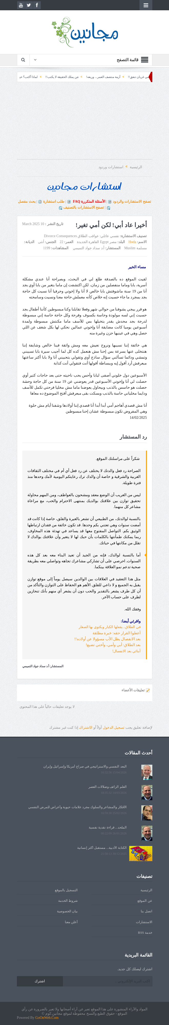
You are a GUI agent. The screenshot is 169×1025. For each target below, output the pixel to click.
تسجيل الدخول (114, 727)
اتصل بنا (146, 911)
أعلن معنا (71, 922)
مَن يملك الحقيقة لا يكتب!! (57, 77)
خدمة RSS (145, 932)
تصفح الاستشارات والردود (132, 201)
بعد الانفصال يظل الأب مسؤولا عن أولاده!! (107, 639)
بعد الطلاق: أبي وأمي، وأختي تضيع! (113, 645)
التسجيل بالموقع (66, 890)
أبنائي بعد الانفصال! (126, 651)
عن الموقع (144, 901)
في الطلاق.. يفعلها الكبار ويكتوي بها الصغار (110, 627)
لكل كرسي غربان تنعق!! (139, 77)
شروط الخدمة (68, 901)
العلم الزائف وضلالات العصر (107, 787)
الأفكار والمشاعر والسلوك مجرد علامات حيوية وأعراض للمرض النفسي (77, 807)
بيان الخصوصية (67, 911)
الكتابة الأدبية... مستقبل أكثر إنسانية (102, 848)
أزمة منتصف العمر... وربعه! (99, 77)
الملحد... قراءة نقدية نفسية (108, 827)
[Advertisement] (84, 123)
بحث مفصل (27, 201)
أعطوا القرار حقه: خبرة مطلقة (117, 633)
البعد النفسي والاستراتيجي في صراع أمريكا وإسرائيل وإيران (85, 766)
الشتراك (85, 727)
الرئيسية (146, 890)
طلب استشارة (54, 201)
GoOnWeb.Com (46, 1018)
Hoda (132, 242)
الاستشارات (144, 922)
